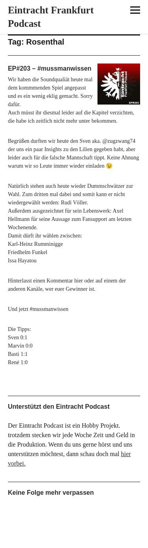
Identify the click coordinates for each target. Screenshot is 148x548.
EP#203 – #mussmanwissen (50, 68)
